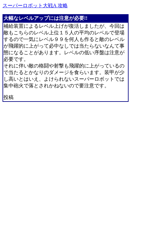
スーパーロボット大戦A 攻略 (35, 5)
